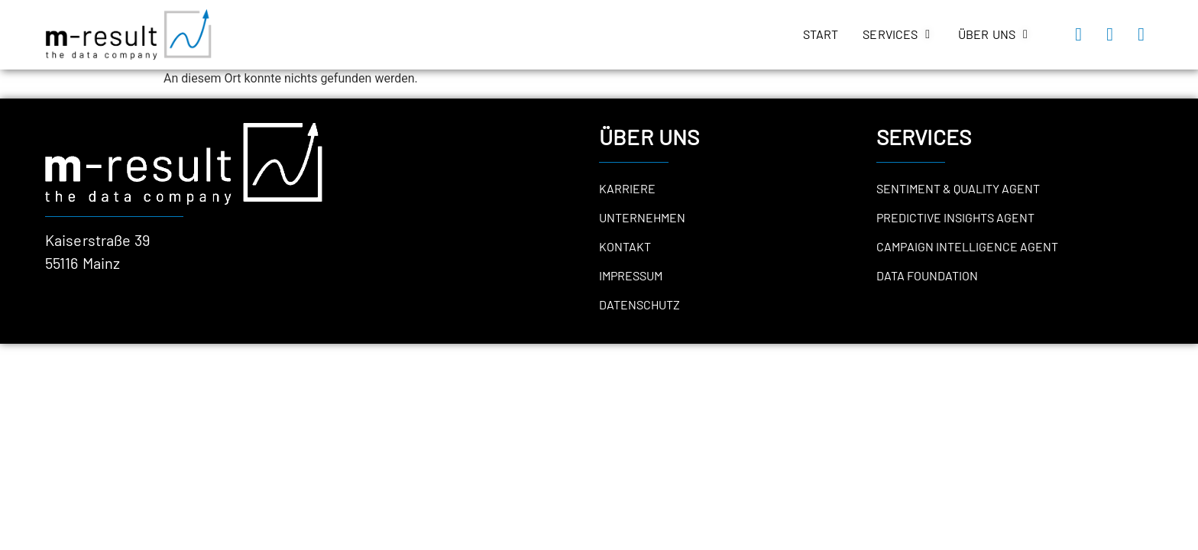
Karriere (627, 188)
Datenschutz (639, 304)
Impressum (630, 275)
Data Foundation (927, 275)
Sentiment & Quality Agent (958, 188)
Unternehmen (642, 217)
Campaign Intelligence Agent (967, 246)
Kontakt (625, 246)
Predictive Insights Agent (955, 217)
